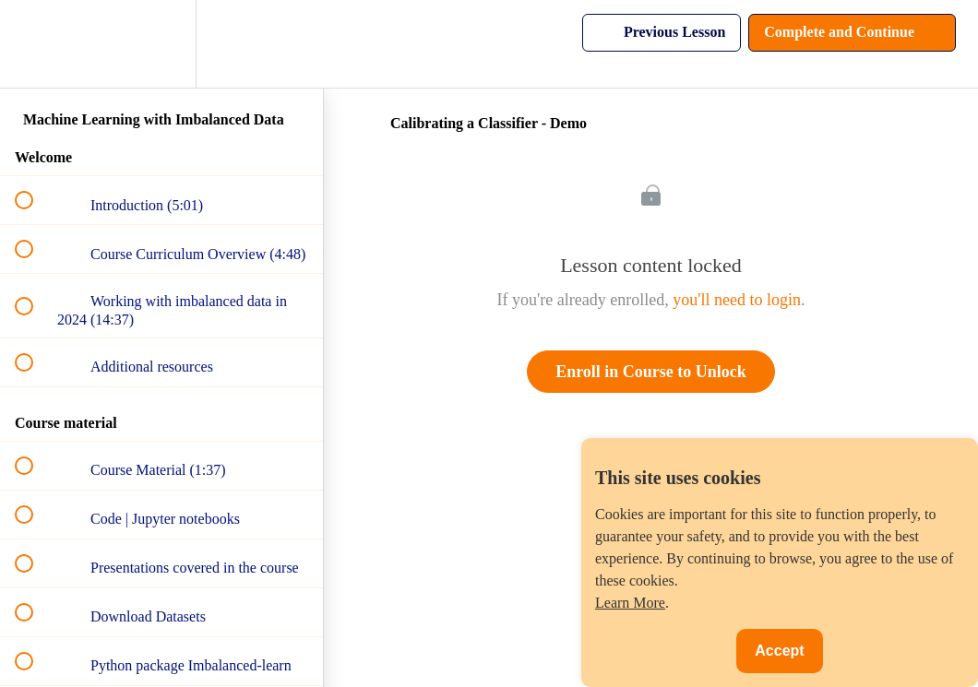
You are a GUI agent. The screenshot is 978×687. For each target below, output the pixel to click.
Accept (779, 650)
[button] (34, 44)
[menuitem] (161, 44)
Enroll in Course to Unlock (650, 371)
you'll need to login (737, 299)
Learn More (630, 602)
